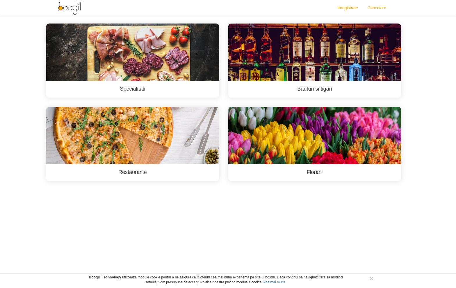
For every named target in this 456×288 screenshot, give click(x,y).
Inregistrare (348, 8)
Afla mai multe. (274, 282)
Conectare (376, 8)
